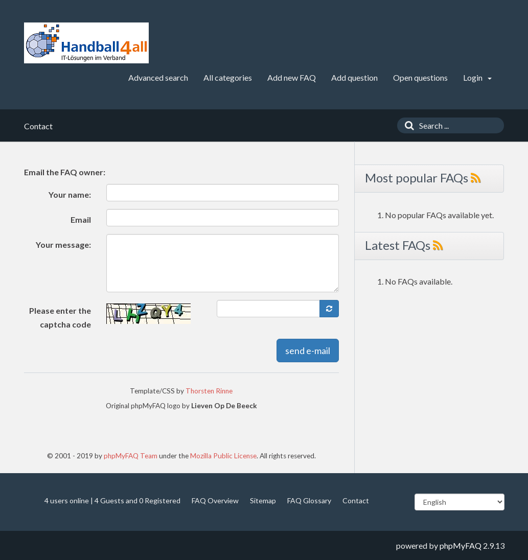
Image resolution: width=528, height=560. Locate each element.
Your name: (70, 194)
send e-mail (307, 350)
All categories (227, 77)
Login (477, 77)
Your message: (63, 244)
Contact (355, 500)
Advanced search (158, 77)
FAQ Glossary (309, 500)
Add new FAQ (291, 77)
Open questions (420, 77)
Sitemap (263, 500)
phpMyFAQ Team (130, 456)
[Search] (407, 125)
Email (81, 219)
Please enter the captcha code (60, 317)
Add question (354, 77)
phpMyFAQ (460, 545)
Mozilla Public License (223, 456)
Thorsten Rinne (209, 391)
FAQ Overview (215, 500)
